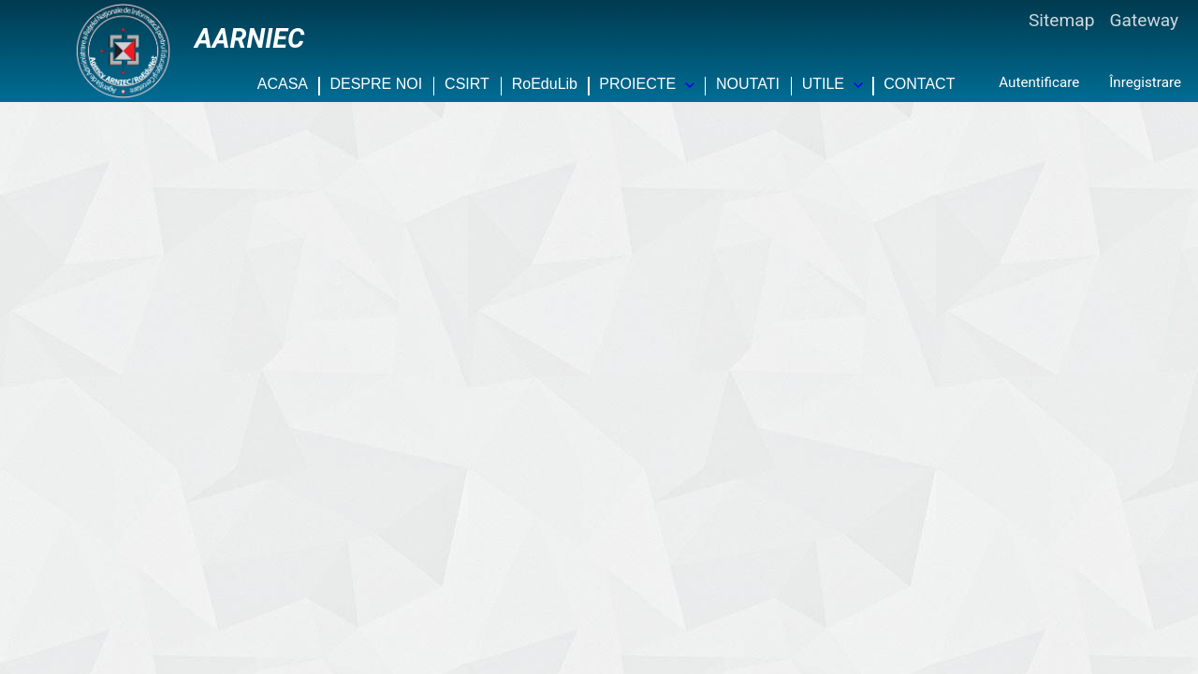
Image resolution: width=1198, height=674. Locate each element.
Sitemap (1062, 20)
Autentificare (1039, 82)
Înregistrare (1145, 82)
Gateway (1143, 20)
